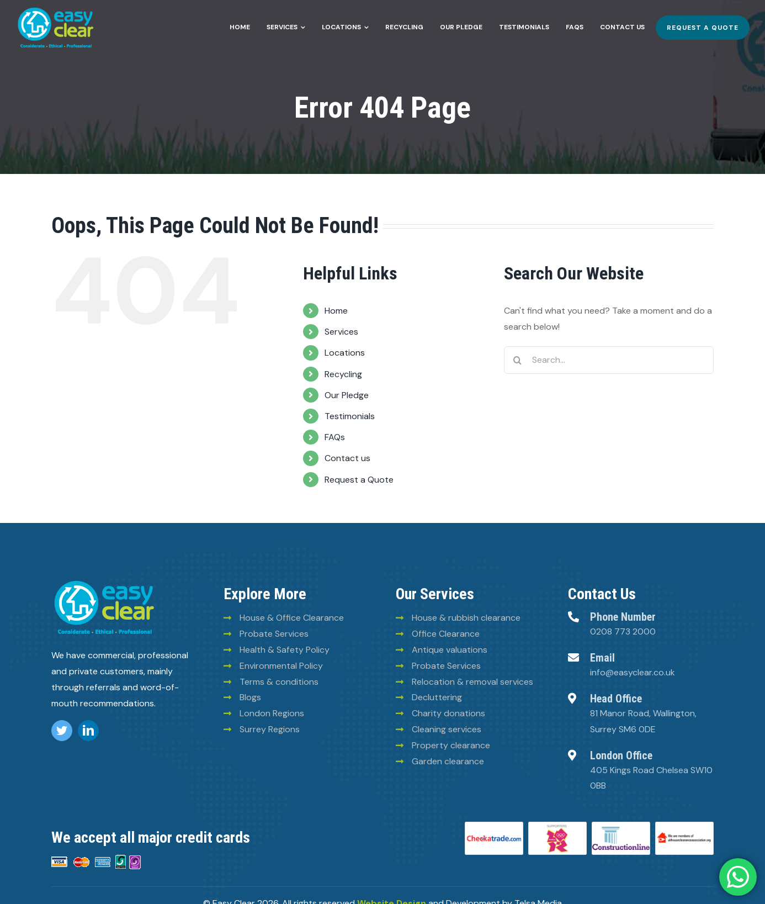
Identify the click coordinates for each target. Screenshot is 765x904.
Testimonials (350, 416)
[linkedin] (88, 730)
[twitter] (61, 730)
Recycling (343, 374)
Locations (345, 352)
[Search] (518, 360)
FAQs (335, 437)
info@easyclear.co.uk (632, 672)
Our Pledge (347, 395)
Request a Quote (359, 479)
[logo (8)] (104, 582)
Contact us (347, 458)
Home (336, 310)
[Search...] (609, 360)
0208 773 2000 (623, 631)
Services (341, 331)
